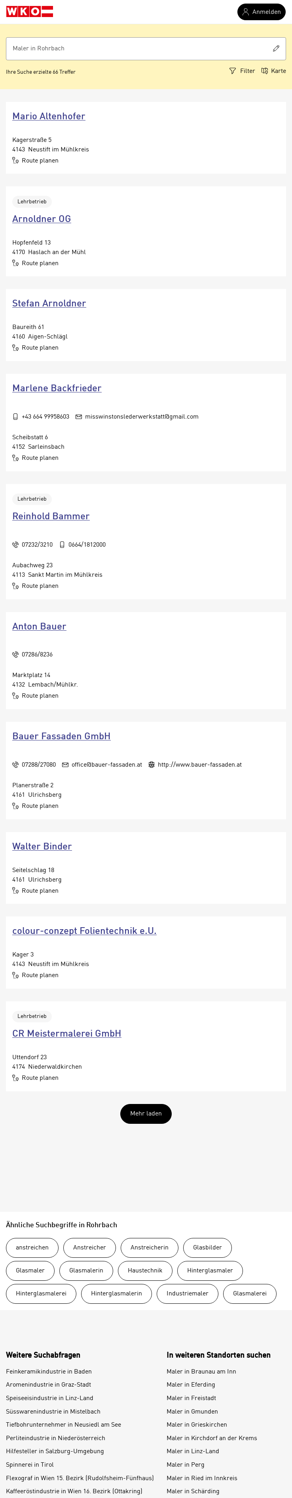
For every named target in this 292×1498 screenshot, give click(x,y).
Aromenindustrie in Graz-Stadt (48, 1385)
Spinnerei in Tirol (30, 1465)
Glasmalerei (250, 1294)
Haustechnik (145, 1271)
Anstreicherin (150, 1248)
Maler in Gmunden (192, 1412)
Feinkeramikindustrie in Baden (49, 1372)
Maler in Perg (186, 1465)
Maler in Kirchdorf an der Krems (212, 1438)
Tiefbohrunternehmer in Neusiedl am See (63, 1425)
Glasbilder (207, 1248)
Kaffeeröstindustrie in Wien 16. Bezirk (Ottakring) (74, 1491)
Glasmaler (30, 1271)
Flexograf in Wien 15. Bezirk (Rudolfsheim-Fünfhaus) (80, 1478)
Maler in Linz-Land (193, 1451)
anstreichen (32, 1248)
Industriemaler (188, 1294)
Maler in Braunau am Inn (201, 1372)
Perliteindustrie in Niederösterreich (55, 1438)
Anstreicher (89, 1248)
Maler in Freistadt (191, 1398)
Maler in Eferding (191, 1385)
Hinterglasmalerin (116, 1294)
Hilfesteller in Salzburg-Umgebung (55, 1451)
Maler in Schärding (193, 1491)
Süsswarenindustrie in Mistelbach (53, 1412)
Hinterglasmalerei (41, 1294)
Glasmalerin (86, 1271)
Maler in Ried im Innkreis (202, 1478)
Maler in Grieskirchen (197, 1425)
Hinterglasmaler (210, 1271)
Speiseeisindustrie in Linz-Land (49, 1398)
